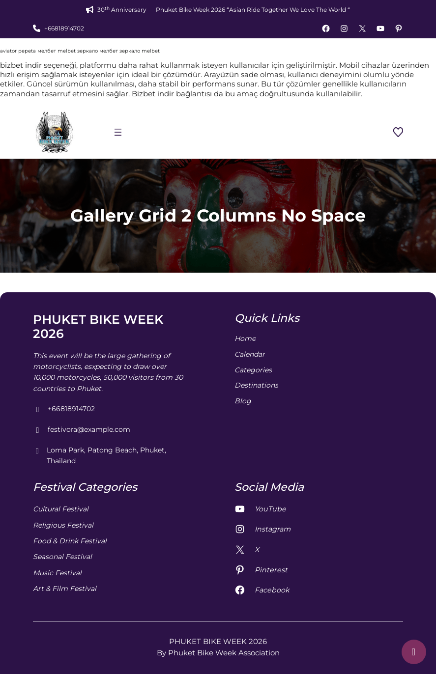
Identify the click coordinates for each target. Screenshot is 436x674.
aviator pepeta (18, 51)
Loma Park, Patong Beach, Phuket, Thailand (99, 456)
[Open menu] (118, 132)
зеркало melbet (139, 51)
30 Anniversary (121, 9)
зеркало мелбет (97, 51)
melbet (67, 51)
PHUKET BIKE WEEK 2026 (98, 326)
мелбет (46, 51)
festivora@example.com (81, 430)
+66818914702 (64, 28)
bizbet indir (21, 65)
